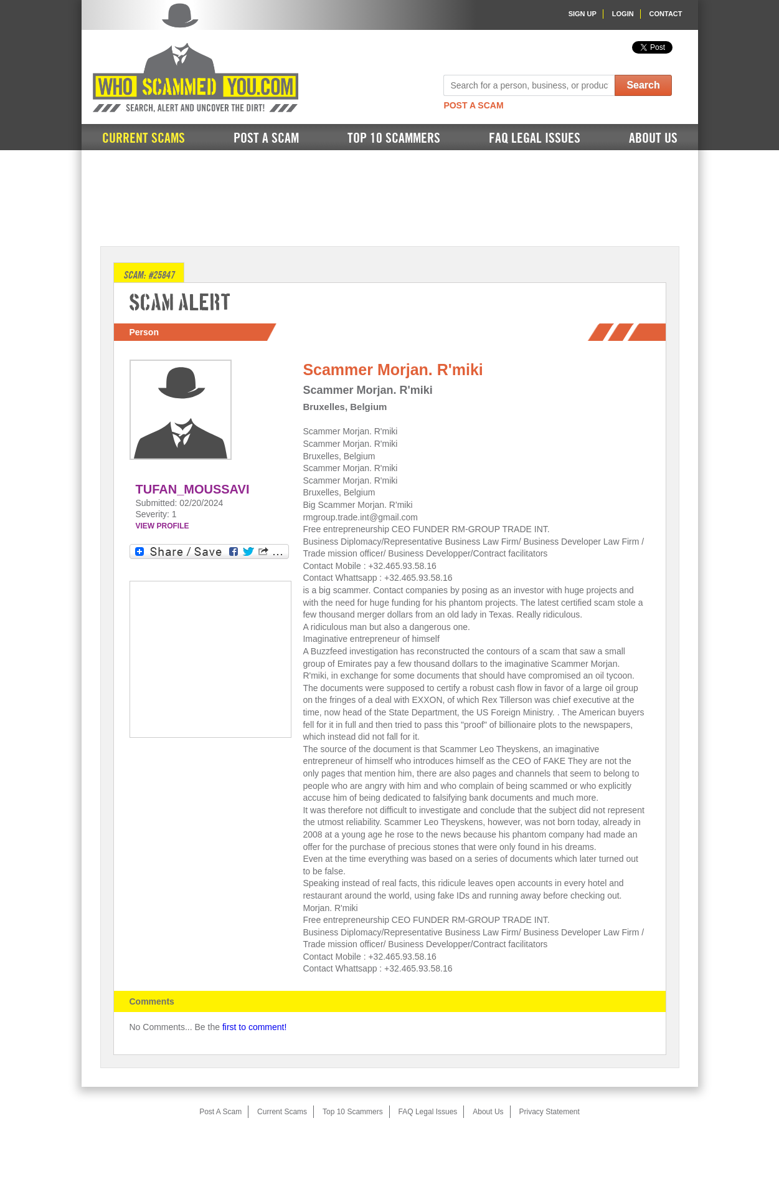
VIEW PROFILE (162, 526)
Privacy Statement (549, 1111)
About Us (653, 138)
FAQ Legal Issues (534, 138)
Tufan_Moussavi (193, 489)
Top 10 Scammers (393, 138)
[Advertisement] (389, 197)
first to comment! (254, 1027)
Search (642, 85)
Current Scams (143, 138)
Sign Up (583, 13)
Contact (665, 13)
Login (623, 13)
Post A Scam (473, 105)
